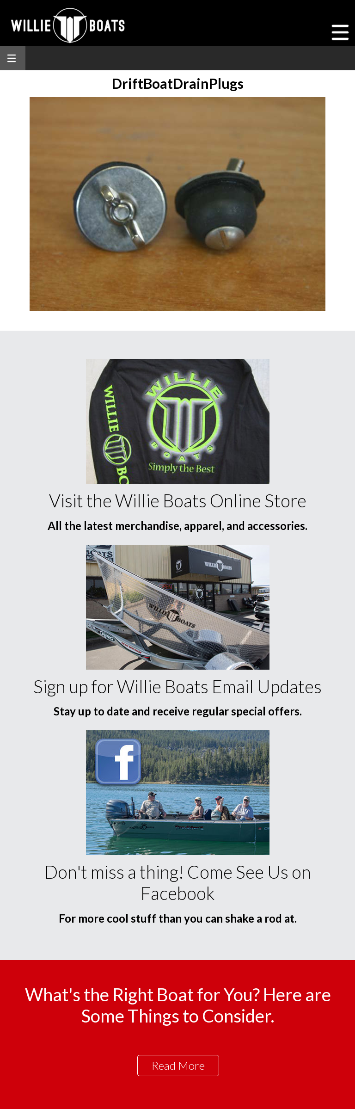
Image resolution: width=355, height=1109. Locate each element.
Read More (178, 1065)
